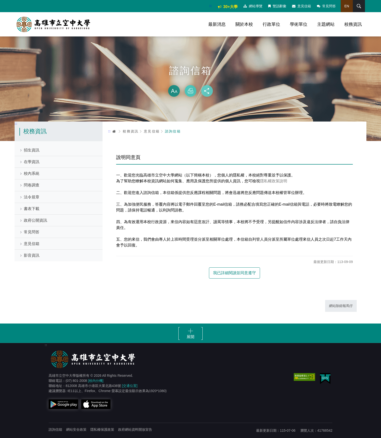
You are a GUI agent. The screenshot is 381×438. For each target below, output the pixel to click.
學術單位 (298, 24)
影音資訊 (31, 255)
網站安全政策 (76, 429)
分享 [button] (207, 91)
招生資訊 (31, 150)
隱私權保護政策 (102, 429)
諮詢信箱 (173, 131)
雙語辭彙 (277, 6)
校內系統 (31, 173)
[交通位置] (130, 386)
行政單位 (271, 24)
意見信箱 (301, 6)
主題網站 (326, 24)
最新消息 (217, 24)
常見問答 (326, 6)
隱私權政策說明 (273, 181)
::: (210, 6)
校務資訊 (353, 24)
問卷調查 (31, 185)
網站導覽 (252, 6)
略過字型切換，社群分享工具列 (190, 80)
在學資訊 (31, 162)
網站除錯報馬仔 (341, 306)
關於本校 (244, 24)
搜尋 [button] (359, 6)
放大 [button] (174, 91)
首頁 (114, 131)
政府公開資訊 (35, 220)
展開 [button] (190, 337)
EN (346, 6)
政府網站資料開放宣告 (135, 429)
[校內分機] (96, 381)
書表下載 (31, 209)
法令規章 (31, 197)
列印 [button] (190, 91)
